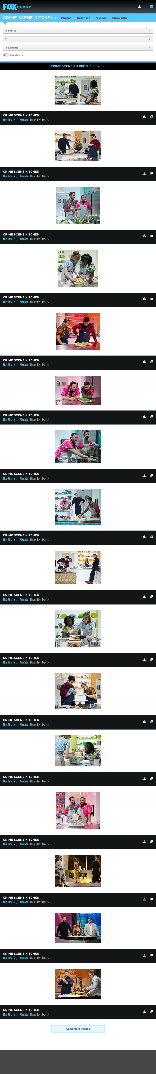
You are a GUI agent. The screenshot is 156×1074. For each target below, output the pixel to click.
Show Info (121, 18)
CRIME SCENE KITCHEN (28, 17)
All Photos (77, 31)
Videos (102, 18)
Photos (66, 18)
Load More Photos (78, 1029)
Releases (84, 18)
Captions (16, 55)
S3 (77, 39)
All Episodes (77, 47)
